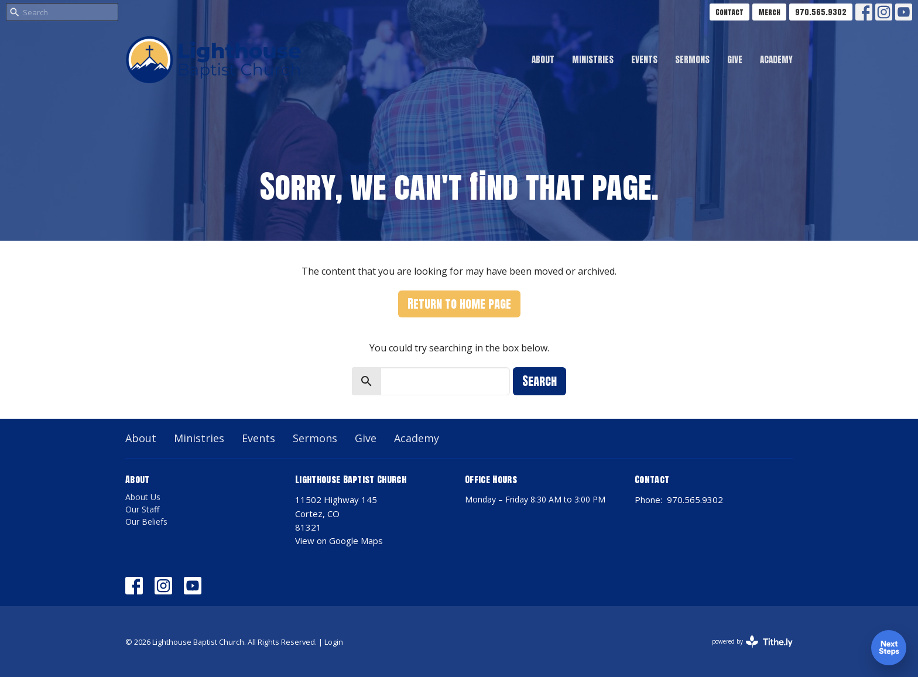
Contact (729, 12)
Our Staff (142, 509)
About (543, 59)
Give (734, 59)
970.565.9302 (821, 12)
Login (333, 642)
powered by (752, 641)
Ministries (593, 59)
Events (644, 59)
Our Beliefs (146, 521)
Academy (776, 59)
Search (539, 381)
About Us (142, 496)
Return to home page (459, 304)
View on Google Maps (339, 540)
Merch (769, 12)
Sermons (692, 59)
